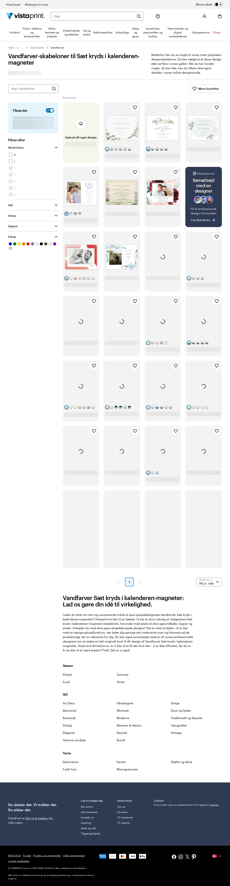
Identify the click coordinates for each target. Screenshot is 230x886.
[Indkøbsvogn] (219, 16)
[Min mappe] (173, 16)
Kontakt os (87, 817)
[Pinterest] (194, 857)
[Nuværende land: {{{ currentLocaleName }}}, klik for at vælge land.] (217, 856)
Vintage (176, 732)
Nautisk (122, 732)
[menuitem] (14, 32)
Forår (66, 682)
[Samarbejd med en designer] (203, 197)
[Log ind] (204, 16)
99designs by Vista (36, 4)
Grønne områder (74, 740)
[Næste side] (140, 581)
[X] (187, 857)
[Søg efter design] (54, 88)
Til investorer (125, 817)
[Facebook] (174, 857)
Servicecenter (89, 812)
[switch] (214, 4)
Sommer (123, 674)
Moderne (123, 718)
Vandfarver (57, 47)
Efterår (67, 674)
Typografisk (179, 725)
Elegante (69, 732)
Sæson (13, 226)
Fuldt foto (70, 769)
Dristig (67, 725)
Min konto (87, 806)
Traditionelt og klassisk (186, 718)
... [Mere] (22, 47)
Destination (71, 762)
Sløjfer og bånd (181, 762)
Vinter (121, 682)
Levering (86, 822)
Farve (12, 236)
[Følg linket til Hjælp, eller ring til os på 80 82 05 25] (157, 16)
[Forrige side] (118, 581)
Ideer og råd (88, 828)
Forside (27, 855)
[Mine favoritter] (188, 16)
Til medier (123, 822)
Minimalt (123, 710)
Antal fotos (16, 147)
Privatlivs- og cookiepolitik (47, 855)
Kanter (121, 762)
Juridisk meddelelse (18, 861)
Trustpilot (159, 800)
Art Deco (69, 703)
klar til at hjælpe (37, 818)
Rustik (121, 740)
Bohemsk (69, 718)
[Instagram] (180, 857)
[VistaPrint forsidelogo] (25, 16)
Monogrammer (127, 769)
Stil (10, 205)
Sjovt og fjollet (181, 710)
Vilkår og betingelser (74, 855)
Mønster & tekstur (129, 725)
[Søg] (94, 16)
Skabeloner (37, 47)
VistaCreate (13, 4)
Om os (121, 806)
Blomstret (69, 710)
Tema (12, 215)
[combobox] (30, 88)
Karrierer (122, 812)
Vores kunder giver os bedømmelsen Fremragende (186, 804)
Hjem (11, 47)
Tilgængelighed (90, 833)
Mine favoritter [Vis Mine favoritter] (205, 88)
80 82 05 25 (14, 855)
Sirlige (175, 703)
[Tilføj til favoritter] (135, 107)
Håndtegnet (125, 703)
